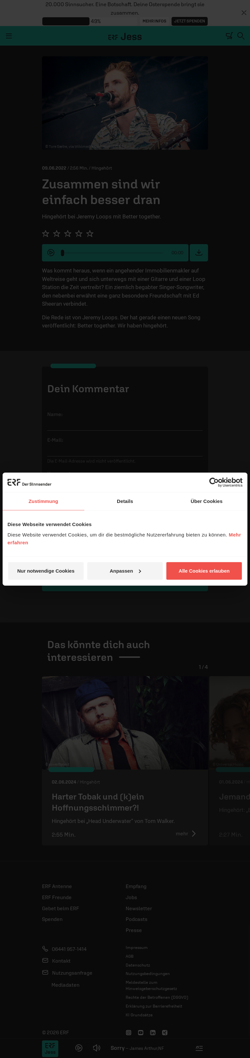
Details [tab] (125, 501)
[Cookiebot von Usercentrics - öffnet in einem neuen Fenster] (214, 482)
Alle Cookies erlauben (204, 570)
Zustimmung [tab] (43, 501)
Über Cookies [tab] (207, 501)
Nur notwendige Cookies (46, 570)
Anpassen (125, 570)
